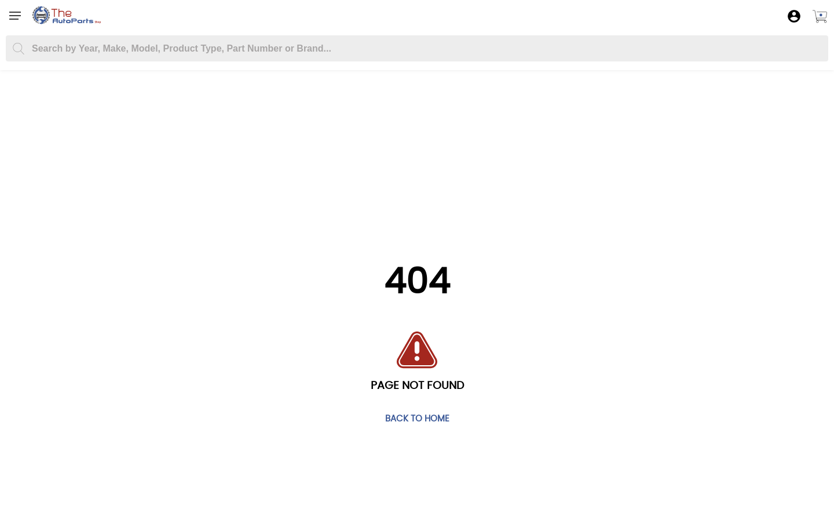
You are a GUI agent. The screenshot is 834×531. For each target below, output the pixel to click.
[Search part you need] (417, 48)
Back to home (417, 419)
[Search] (18, 48)
